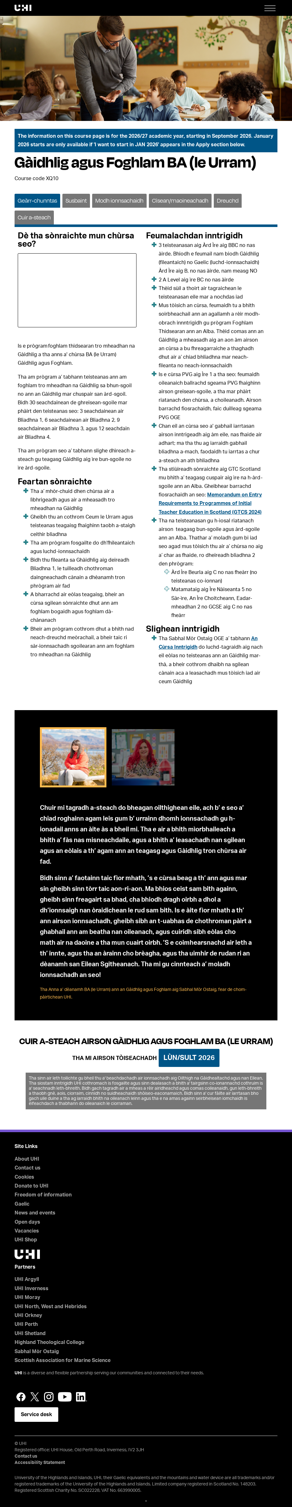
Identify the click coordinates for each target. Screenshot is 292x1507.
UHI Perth (26, 1324)
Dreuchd (227, 200)
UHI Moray (27, 1297)
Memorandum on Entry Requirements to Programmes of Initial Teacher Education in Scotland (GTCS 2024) (210, 503)
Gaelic (22, 1204)
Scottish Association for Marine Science (63, 1360)
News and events (35, 1212)
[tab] (37, 200)
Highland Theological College (49, 1342)
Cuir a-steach (34, 217)
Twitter (35, 1397)
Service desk (36, 1414)
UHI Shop (26, 1239)
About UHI (27, 1159)
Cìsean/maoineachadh (180, 200)
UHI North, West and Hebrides (51, 1306)
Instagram (49, 1397)
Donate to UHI (31, 1186)
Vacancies (27, 1230)
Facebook (21, 1397)
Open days (27, 1222)
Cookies (24, 1177)
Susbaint (76, 200)
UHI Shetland (30, 1333)
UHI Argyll (27, 1279)
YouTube (65, 1397)
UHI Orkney (28, 1315)
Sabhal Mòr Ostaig (37, 1351)
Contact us (28, 1167)
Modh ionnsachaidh (119, 200)
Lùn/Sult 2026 (189, 1057)
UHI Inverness (31, 1288)
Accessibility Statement (40, 1462)
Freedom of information (43, 1194)
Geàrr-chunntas (37, 200)
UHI (18, 1373)
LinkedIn (81, 1397)
